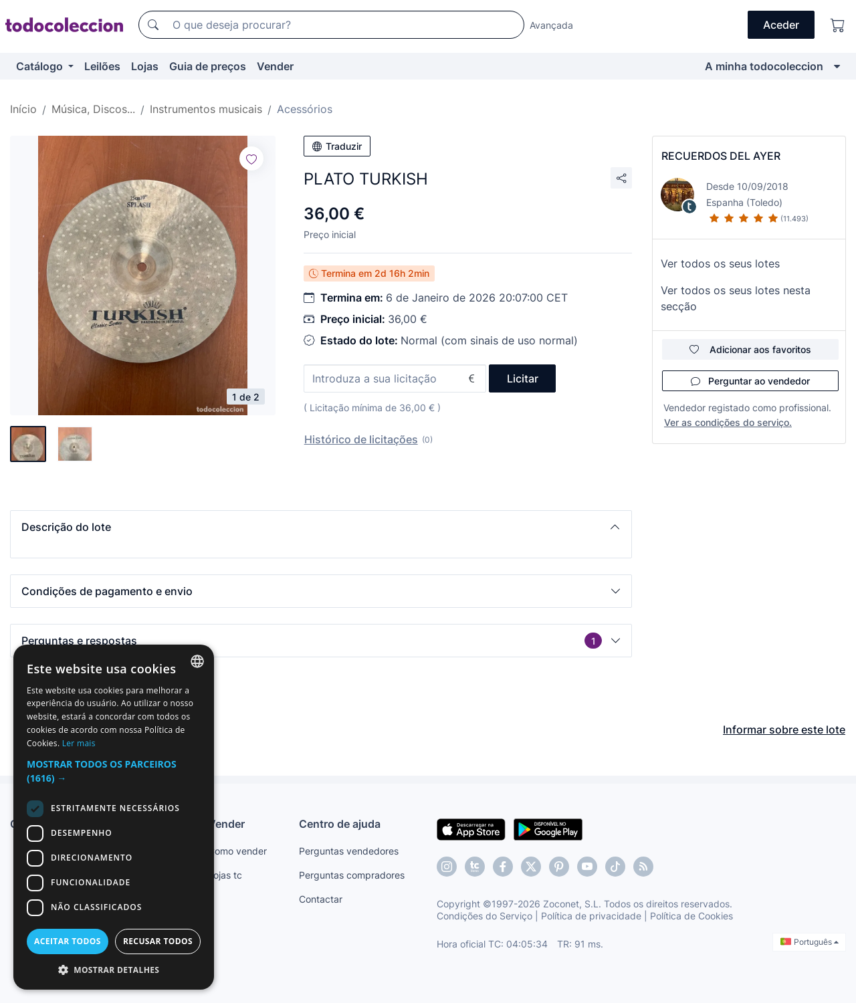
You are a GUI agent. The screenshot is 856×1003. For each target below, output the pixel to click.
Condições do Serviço (484, 915)
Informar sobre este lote (784, 729)
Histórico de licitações (361, 439)
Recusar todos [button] (158, 941)
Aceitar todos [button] (67, 941)
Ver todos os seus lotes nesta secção (736, 298)
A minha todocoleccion (764, 66)
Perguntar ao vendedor (750, 380)
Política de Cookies (691, 915)
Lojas (144, 66)
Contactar (320, 899)
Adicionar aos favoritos (750, 349)
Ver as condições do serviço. (728, 422)
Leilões (102, 66)
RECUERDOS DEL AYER (720, 155)
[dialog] (113, 817)
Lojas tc (225, 875)
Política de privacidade (591, 915)
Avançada (551, 25)
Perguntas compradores (352, 875)
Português (809, 942)
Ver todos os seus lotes (720, 263)
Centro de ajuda (340, 823)
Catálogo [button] (41, 66)
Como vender (237, 851)
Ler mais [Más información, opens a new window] (79, 743)
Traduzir (337, 146)
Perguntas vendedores (349, 851)
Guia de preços (207, 66)
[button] (321, 527)
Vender (275, 66)
